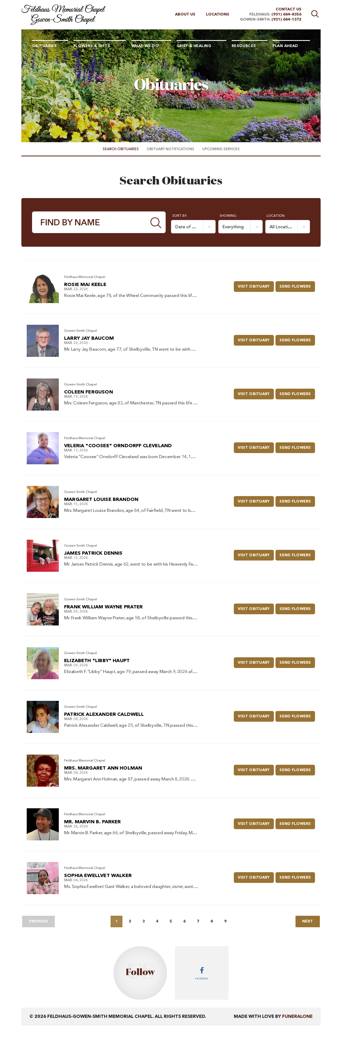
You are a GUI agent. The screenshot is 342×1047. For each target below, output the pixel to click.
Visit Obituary (257, 284)
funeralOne (297, 1016)
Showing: (228, 216)
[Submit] (156, 222)
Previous (39, 921)
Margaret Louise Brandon (101, 499)
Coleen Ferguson (88, 392)
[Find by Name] (89, 222)
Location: (276, 216)
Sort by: (179, 216)
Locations (217, 14)
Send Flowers (297, 284)
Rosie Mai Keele (85, 284)
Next (307, 921)
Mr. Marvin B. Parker (92, 822)
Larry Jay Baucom (89, 338)
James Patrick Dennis (93, 553)
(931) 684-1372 (286, 19)
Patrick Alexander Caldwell (104, 714)
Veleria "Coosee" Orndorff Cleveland (118, 445)
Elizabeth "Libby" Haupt (97, 660)
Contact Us (288, 9)
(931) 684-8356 (286, 14)
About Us (185, 14)
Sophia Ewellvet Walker (98, 875)
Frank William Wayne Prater (103, 607)
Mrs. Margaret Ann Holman (103, 768)
